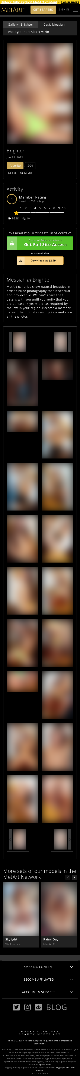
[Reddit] (38, 1007)
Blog (56, 1007)
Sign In (64, 9)
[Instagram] (27, 1007)
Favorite (15, 166)
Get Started (43, 9)
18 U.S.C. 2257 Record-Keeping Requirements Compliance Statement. (40, 1042)
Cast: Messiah (54, 24)
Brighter (16, 150)
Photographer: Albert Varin (28, 32)
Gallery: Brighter (20, 24)
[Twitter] (16, 1007)
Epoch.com (45, 1064)
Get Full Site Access (39, 243)
